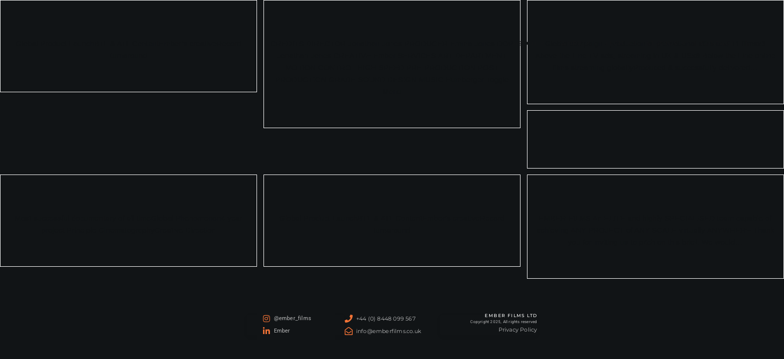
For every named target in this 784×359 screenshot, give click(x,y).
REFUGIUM (392, 193)
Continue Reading (391, 115)
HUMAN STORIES (655, 129)
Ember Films (59, 43)
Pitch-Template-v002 (655, 193)
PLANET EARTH (128, 193)
